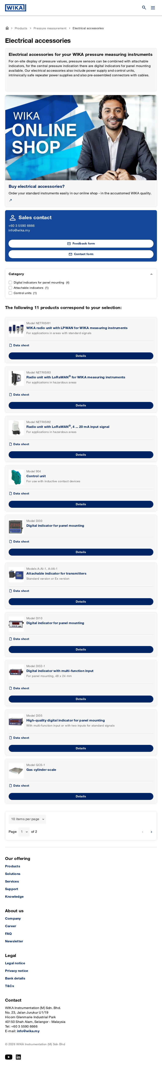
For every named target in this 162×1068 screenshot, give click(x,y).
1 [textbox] (22, 832)
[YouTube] (8, 1057)
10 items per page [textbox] (25, 819)
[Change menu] (153, 8)
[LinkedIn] (18, 1057)
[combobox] (27, 819)
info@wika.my (19, 230)
